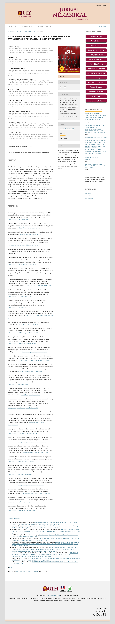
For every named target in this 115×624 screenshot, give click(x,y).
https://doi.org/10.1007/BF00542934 (30, 234)
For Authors (88, 196)
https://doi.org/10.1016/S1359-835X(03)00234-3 (22, 343)
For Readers (88, 193)
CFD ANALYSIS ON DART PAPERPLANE (92, 158)
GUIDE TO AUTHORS (28, 26)
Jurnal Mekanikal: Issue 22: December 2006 (38, 556)
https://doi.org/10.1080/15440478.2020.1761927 (32, 442)
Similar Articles (14, 519)
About (17, 26)
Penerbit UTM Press (54, 595)
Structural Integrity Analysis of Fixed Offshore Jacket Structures (58, 535)
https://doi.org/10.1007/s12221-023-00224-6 (39, 286)
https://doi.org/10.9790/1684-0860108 (27, 502)
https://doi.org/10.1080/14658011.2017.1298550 (22, 264)
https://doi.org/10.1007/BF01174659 (30, 228)
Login (105, 5)
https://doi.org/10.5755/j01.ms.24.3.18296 (34, 352)
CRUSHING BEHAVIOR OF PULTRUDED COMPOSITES (47, 562)
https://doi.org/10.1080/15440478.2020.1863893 (37, 493)
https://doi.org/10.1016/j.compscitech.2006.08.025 (23, 408)
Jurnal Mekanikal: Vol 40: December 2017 (24, 537)
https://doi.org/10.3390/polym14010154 (19, 296)
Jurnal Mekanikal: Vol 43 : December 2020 (47, 524)
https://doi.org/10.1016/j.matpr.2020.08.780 (35, 453)
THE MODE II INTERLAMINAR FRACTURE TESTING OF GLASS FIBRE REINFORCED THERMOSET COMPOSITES (45, 530)
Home (10, 26)
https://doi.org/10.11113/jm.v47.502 (21, 147)
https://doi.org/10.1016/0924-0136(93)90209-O (21, 510)
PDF (62, 76)
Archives (40, 26)
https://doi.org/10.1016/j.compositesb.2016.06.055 (23, 333)
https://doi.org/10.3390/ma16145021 (19, 384)
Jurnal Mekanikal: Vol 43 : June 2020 (38, 560)
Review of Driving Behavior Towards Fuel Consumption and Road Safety (95, 165)
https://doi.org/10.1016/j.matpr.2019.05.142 (31, 485)
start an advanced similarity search (27, 571)
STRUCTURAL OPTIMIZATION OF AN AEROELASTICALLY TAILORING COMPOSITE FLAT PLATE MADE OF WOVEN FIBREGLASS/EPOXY (45, 554)
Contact (49, 26)
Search (102, 26)
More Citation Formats (67, 116)
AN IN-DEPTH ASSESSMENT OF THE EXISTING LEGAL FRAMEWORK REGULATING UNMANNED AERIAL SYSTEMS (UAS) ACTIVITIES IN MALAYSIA (95, 129)
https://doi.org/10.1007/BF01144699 (18, 219)
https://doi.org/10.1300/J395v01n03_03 (19, 307)
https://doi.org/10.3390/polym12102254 (19, 474)
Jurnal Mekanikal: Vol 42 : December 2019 (45, 528)
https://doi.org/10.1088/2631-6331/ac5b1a (29, 371)
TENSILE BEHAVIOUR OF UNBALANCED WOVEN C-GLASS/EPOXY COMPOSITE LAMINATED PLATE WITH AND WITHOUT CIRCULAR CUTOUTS (45, 543)
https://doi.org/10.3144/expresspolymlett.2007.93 (22, 433)
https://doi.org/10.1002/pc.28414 (30, 395)
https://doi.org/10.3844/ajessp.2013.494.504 (21, 461)
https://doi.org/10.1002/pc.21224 (28, 324)
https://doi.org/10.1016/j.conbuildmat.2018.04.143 (23, 245)
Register (98, 5)
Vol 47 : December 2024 (27, 31)
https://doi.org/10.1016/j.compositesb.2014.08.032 (35, 360)
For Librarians (89, 198)
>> (18, 567)
